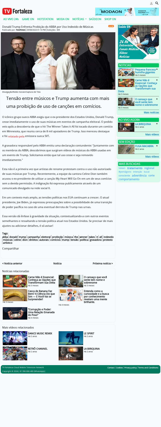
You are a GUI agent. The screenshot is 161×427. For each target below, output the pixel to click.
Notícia (57, 263)
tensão (74, 240)
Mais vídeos (152, 134)
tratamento (134, 168)
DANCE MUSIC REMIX (40, 333)
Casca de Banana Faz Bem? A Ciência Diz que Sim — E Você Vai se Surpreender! (41, 295)
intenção (137, 171)
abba (5, 237)
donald (13, 237)
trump (22, 237)
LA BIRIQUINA (92, 348)
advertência (139, 175)
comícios (55, 240)
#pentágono (125, 171)
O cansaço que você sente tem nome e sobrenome (95, 279)
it (97, 237)
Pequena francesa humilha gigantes (145, 71)
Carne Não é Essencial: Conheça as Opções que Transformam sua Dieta (42, 279)
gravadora (95, 240)
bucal (146, 171)
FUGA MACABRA (144, 146)
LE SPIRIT (89, 333)
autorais (44, 240)
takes (92, 237)
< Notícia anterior (12, 263)
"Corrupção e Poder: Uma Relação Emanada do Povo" (41, 311)
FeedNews (20, 30)
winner (83, 237)
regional (149, 168)
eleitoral (46, 237)
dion (25, 240)
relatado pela (16, 136)
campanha (34, 237)
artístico (7, 242)
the (76, 237)
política (84, 240)
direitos (33, 240)
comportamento (129, 179)
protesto (108, 240)
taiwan (122, 168)
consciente (124, 175)
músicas (8, 240)
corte (151, 175)
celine (17, 240)
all (100, 237)
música (68, 237)
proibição (57, 237)
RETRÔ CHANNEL (37, 348)
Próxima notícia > (103, 263)
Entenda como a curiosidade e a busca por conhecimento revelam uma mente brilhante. (96, 296)
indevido (109, 237)
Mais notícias (151, 112)
